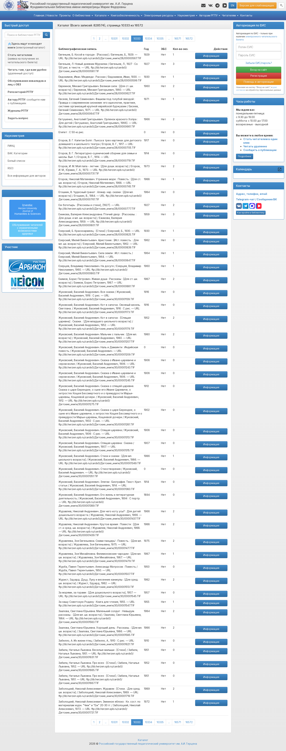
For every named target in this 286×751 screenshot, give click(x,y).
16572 (189, 38)
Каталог (143, 740)
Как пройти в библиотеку (250, 212)
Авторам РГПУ (209, 15)
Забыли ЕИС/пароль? (259, 62)
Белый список (16, 160)
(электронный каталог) (26, 45)
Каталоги (102, 15)
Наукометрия (187, 15)
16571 (177, 38)
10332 (125, 38)
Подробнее (244, 156)
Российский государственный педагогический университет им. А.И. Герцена (148, 743)
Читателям (230, 15)
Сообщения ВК (267, 199)
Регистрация (258, 75)
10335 (160, 38)
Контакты (246, 15)
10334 (148, 38)
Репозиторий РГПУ (20, 91)
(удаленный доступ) (27, 71)
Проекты (65, 15)
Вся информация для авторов (27, 175)
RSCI (10, 168)
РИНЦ (11, 145)
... (106, 38)
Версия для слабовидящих (257, 5)
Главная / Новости (45, 15)
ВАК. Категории (17, 153)
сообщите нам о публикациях (26, 101)
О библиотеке (82, 15)
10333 (138, 38)
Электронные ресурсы (160, 15)
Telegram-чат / (246, 199)
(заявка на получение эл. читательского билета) (23, 58)
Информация (211, 55)
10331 (114, 38)
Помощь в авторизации (259, 81)
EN (232, 5)
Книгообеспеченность (126, 15)
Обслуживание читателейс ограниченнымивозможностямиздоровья (27, 229)
